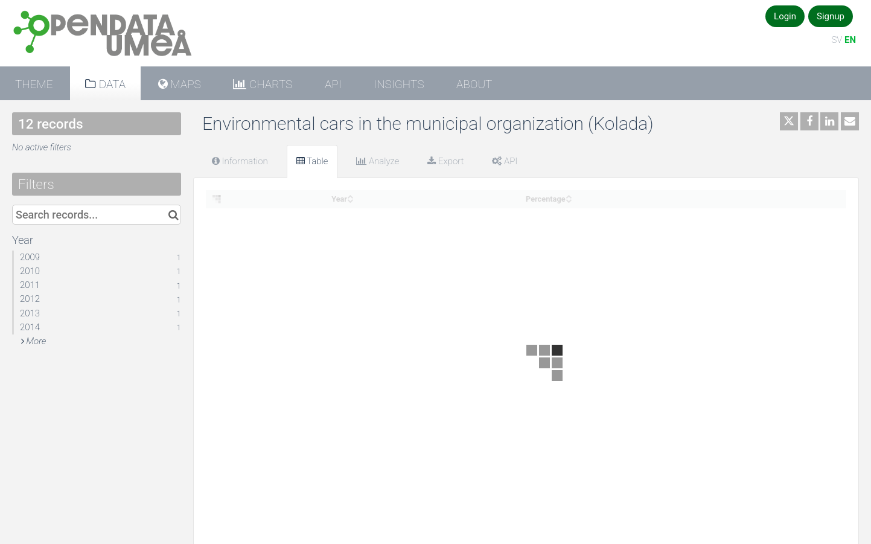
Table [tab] (312, 161)
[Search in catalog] (173, 215)
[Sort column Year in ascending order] (350, 195)
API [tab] (504, 161)
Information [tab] (240, 161)
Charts (269, 84)
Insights (399, 84)
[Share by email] (850, 121)
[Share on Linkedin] (829, 121)
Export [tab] (445, 161)
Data (111, 84)
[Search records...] (96, 215)
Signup (830, 16)
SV (836, 39)
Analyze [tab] (377, 161)
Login (785, 16)
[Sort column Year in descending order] (350, 199)
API (333, 84)
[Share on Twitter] (789, 121)
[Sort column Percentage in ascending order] (569, 195)
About (474, 84)
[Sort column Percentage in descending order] (569, 199)
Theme (34, 84)
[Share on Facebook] (809, 121)
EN (850, 39)
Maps (184, 84)
